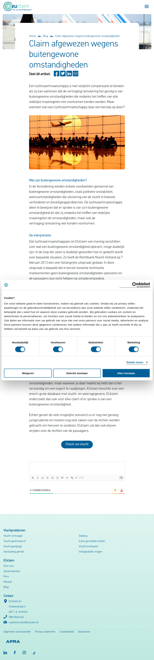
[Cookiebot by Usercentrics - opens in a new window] (134, 285)
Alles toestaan (126, 373)
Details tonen (134, 362)
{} (76, 477)
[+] (81, 477)
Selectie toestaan (77, 373)
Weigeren (28, 373)
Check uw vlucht (77, 444)
